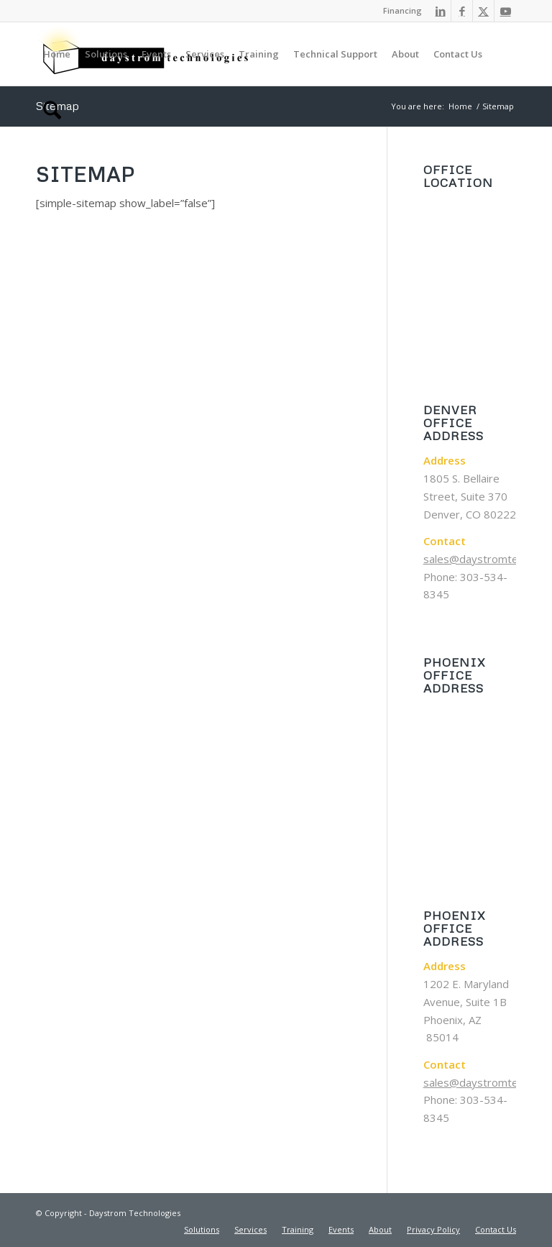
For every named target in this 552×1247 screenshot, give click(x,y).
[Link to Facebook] (461, 11)
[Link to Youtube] (505, 11)
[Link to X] (483, 11)
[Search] (52, 117)
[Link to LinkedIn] (440, 11)
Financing (402, 10)
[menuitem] (399, 10)
